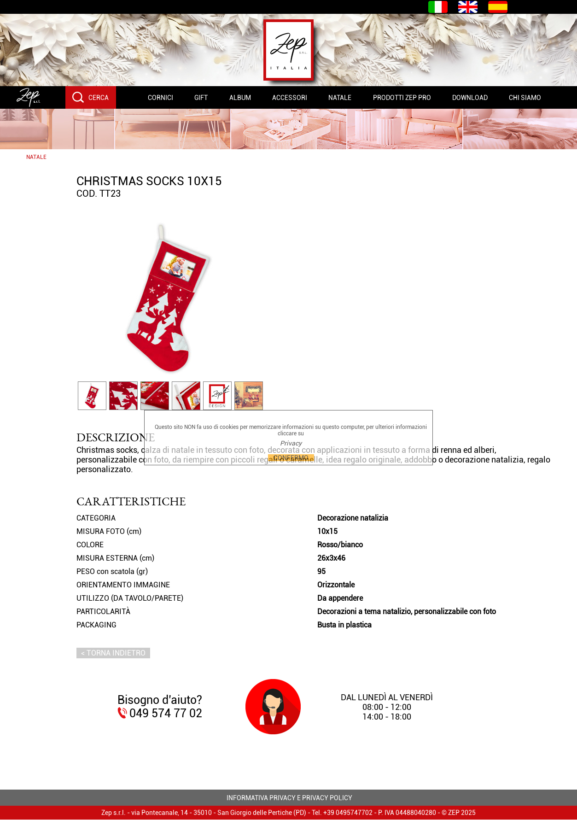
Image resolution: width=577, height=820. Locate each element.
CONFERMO (291, 457)
